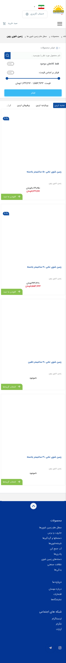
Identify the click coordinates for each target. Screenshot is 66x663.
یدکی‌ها (58, 570)
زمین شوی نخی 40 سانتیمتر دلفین (44, 362)
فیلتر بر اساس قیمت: (49, 72)
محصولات (55, 36)
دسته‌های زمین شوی (51, 559)
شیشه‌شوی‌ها (55, 543)
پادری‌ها (58, 554)
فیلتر (33, 93)
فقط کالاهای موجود (49, 64)
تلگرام (59, 624)
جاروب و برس (55, 533)
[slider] (58, 78)
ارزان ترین (6, 105)
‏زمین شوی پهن (55, 183)
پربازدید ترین (42, 105)
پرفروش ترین (23, 105)
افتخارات (57, 594)
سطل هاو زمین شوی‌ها (50, 527)
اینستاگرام (57, 619)
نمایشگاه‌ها (56, 599)
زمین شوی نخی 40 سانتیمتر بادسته (44, 267)
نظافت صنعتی (54, 564)
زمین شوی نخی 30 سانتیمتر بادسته (44, 457)
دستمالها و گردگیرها (52, 538)
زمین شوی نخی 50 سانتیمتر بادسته (44, 172)
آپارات (59, 629)
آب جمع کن (56, 549)
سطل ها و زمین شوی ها (37, 36)
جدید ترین (60, 105)
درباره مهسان (55, 589)
